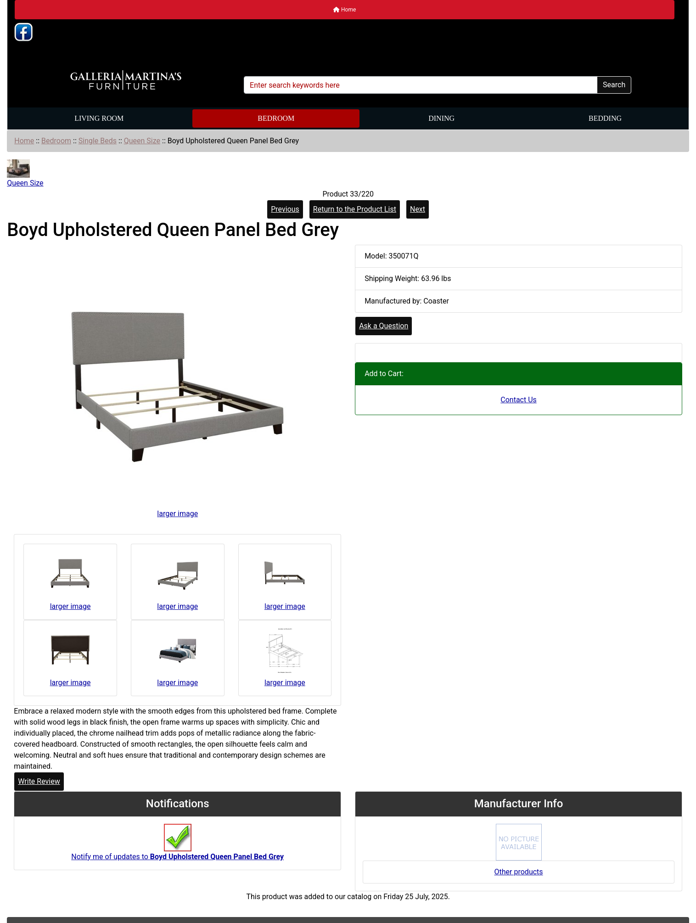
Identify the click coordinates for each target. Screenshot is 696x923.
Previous (285, 209)
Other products (518, 871)
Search (614, 84)
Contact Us (518, 399)
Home (344, 9)
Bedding (605, 118)
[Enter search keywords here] (420, 85)
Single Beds (98, 140)
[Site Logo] (126, 80)
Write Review (39, 781)
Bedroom (276, 118)
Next (417, 209)
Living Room (98, 118)
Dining (441, 118)
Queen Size (142, 140)
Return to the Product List (354, 209)
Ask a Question (383, 325)
